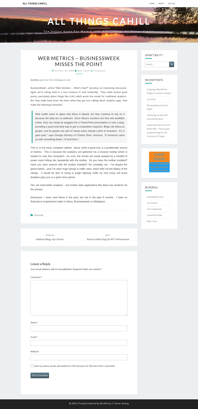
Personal (38, 215)
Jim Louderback (154, 209)
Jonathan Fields (154, 215)
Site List (171, 3)
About (161, 3)
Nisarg (125, 403)
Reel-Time (152, 221)
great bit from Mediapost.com (55, 79)
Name (34, 322)
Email (34, 337)
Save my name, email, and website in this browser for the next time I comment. (74, 366)
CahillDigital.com (155, 196)
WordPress (105, 403)
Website (35, 351)
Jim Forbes (152, 203)
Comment (36, 277)
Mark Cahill (83, 70)
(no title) (151, 99)
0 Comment (99, 70)
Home (151, 3)
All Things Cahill (35, 3)
